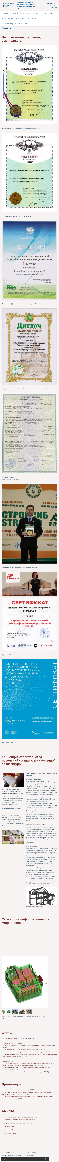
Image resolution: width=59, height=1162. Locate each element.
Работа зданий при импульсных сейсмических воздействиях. (22, 1072)
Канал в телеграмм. (10, 1133)
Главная (5, 13)
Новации (20, 18)
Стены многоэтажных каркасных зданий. (16, 1089)
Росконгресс (32, 18)
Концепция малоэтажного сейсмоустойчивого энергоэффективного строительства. (28, 1045)
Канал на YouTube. (10, 1126)
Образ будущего (9, 24)
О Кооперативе (18, 13)
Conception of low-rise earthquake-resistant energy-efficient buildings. (24, 1052)
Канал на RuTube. (10, 1130)
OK (46, 1159)
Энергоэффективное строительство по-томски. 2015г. (20, 1049)
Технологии (47, 13)
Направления (33, 13)
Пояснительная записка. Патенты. (14, 1038)
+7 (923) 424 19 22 (51, 3)
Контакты (22, 24)
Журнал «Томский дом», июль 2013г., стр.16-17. (18, 1123)
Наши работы (7, 18)
